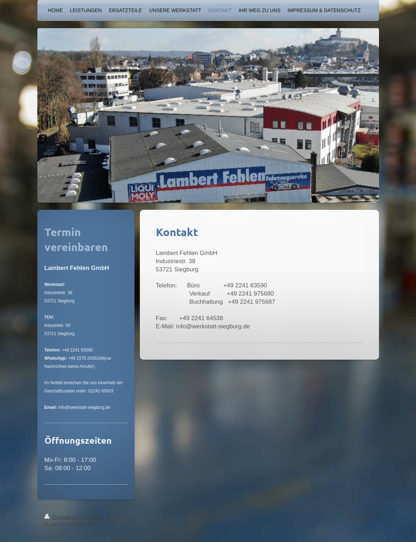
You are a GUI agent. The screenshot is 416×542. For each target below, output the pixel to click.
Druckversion (63, 517)
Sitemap (94, 517)
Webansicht (359, 517)
